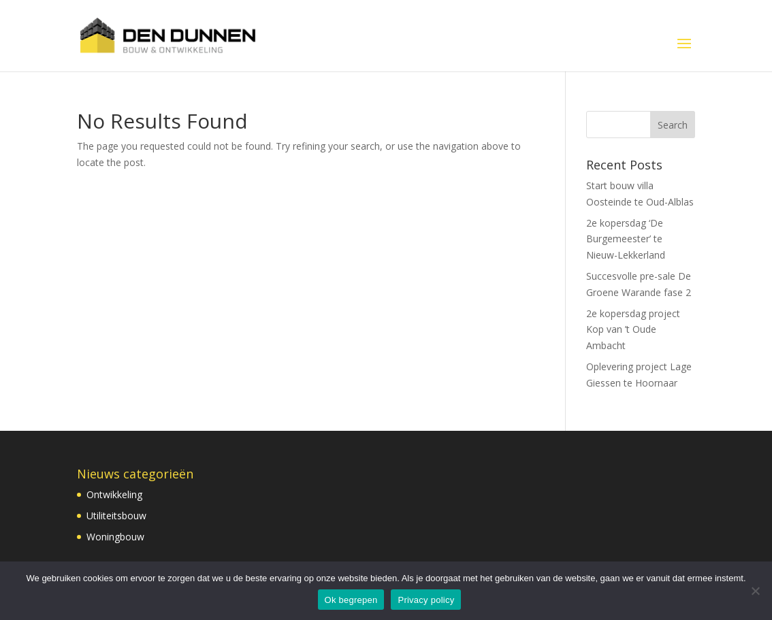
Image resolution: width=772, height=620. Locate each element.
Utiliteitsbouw (116, 515)
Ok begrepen (351, 600)
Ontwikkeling (114, 494)
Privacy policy (426, 600)
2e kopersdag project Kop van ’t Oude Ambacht (633, 330)
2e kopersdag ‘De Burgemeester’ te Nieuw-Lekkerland (625, 239)
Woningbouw (115, 536)
